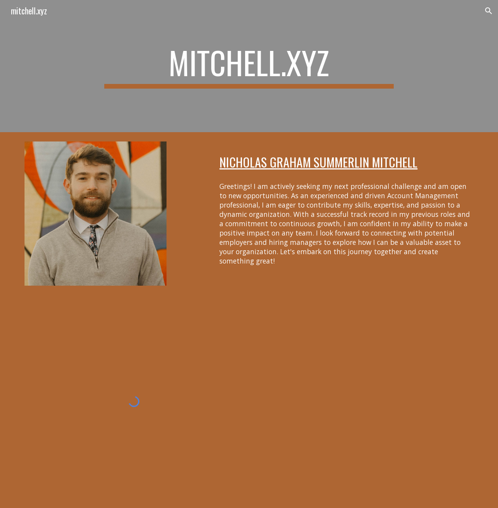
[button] (488, 11)
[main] (249, 66)
